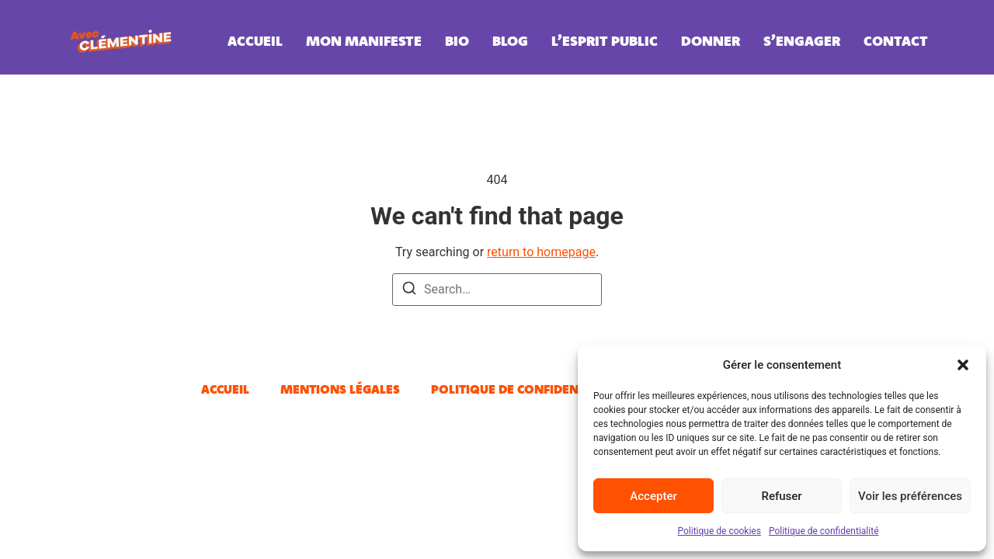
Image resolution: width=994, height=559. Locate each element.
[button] (963, 365)
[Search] (409, 290)
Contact (896, 41)
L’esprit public (604, 41)
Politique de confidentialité (824, 531)
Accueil (255, 41)
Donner (710, 41)
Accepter (653, 496)
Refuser (781, 496)
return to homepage (541, 252)
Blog (510, 41)
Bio (457, 41)
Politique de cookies (719, 531)
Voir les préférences (910, 496)
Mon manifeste (364, 41)
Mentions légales (340, 389)
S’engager (801, 41)
